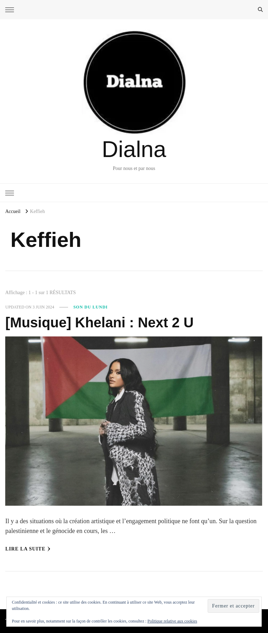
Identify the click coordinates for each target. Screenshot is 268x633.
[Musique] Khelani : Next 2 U (99, 322)
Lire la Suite (28, 549)
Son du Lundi (90, 307)
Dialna (134, 149)
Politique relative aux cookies (172, 621)
